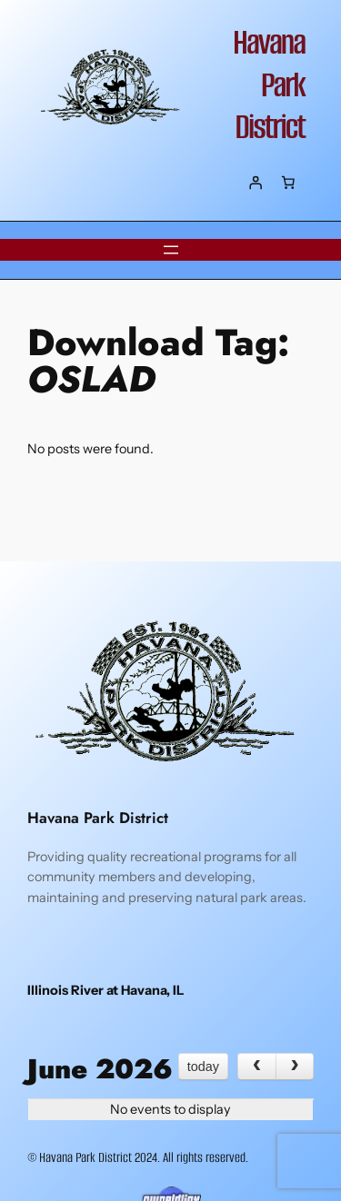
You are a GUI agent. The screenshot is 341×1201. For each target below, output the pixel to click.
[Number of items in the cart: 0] (288, 182)
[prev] (256, 1066)
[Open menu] (171, 250)
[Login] (255, 182)
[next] (295, 1066)
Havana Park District (269, 84)
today (203, 1066)
